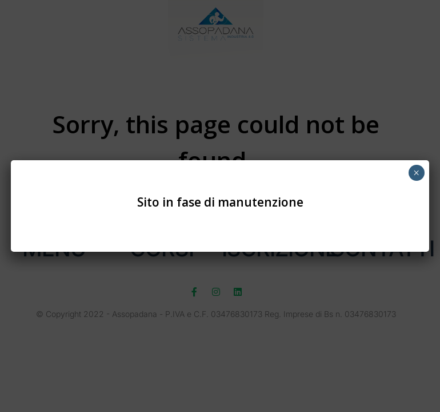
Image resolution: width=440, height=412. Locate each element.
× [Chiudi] (416, 173)
